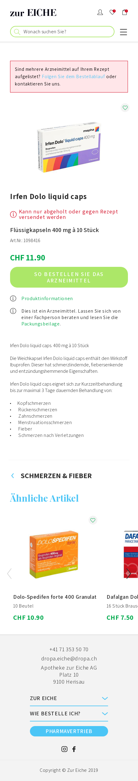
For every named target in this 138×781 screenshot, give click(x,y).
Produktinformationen (47, 298)
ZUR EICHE (43, 698)
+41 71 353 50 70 (69, 649)
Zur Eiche (77, 770)
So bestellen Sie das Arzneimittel (69, 277)
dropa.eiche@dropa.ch (69, 658)
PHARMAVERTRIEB (69, 731)
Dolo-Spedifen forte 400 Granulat (55, 596)
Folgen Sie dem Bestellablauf (73, 76)
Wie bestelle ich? (55, 713)
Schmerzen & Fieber (51, 475)
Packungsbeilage (40, 324)
